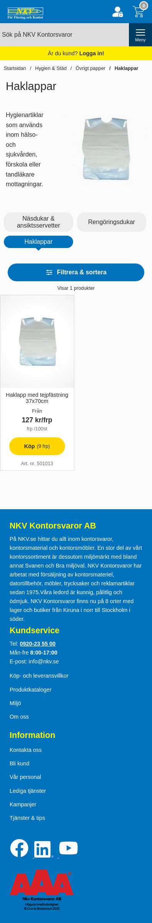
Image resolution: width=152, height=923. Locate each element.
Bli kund (19, 763)
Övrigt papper (91, 68)
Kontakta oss (26, 750)
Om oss (19, 717)
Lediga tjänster (28, 791)
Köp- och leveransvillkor (39, 676)
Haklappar (127, 68)
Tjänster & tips (27, 818)
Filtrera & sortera (76, 272)
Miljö (15, 703)
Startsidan (15, 68)
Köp (29, 448)
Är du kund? (76, 53)
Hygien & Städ (51, 68)
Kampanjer (23, 804)
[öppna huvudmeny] (140, 34)
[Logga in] (118, 12)
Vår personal (25, 777)
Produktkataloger (31, 690)
